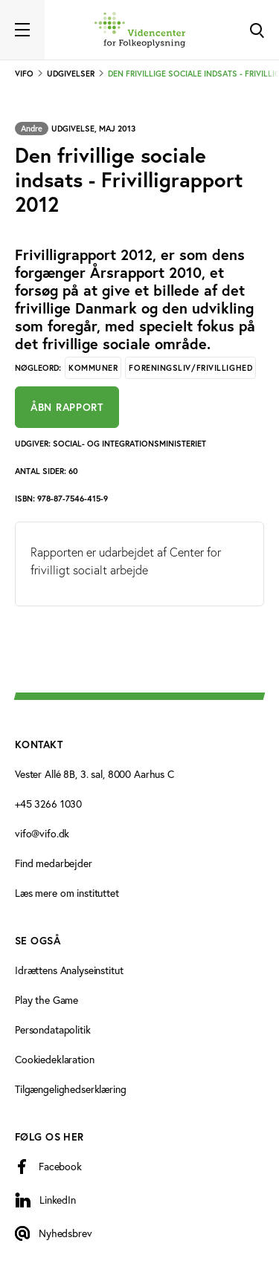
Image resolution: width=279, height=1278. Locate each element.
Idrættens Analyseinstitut (69, 970)
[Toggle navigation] (22, 29)
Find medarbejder (53, 863)
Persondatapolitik (53, 1029)
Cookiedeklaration (54, 1059)
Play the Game (46, 1000)
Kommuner (93, 368)
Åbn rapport (67, 407)
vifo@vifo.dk (42, 833)
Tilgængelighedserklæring (70, 1089)
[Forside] (139, 30)
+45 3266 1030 (48, 804)
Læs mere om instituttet (67, 893)
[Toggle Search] (256, 29)
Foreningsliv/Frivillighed (190, 368)
